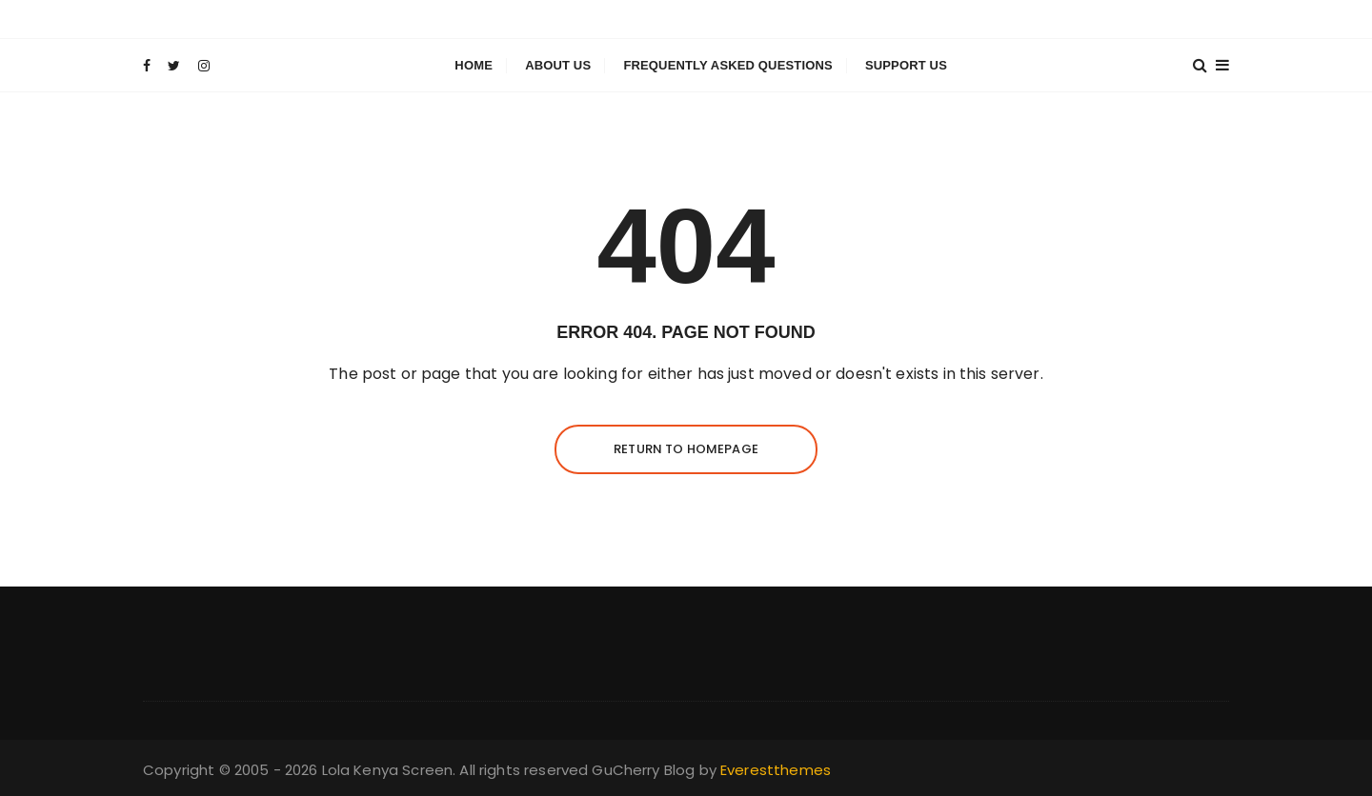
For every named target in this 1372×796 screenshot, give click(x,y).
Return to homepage (686, 449)
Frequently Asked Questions (727, 65)
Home (473, 65)
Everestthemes (775, 770)
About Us (558, 65)
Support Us (906, 65)
